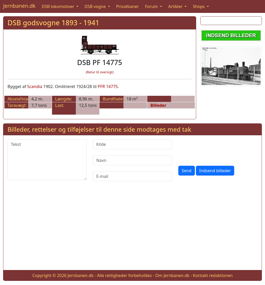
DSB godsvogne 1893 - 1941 (53, 22)
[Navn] (132, 160)
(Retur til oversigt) (100, 72)
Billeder (158, 105)
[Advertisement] (132, 230)
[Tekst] (47, 159)
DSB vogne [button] (96, 6)
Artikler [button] (175, 6)
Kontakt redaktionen (213, 275)
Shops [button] (199, 6)
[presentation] (217, 149)
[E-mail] (132, 176)
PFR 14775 (108, 86)
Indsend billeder (215, 170)
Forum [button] (152, 6)
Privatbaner (127, 6)
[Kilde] (132, 144)
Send (187, 170)
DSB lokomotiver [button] (58, 6)
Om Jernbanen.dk (172, 275)
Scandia (34, 86)
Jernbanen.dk (19, 5)
